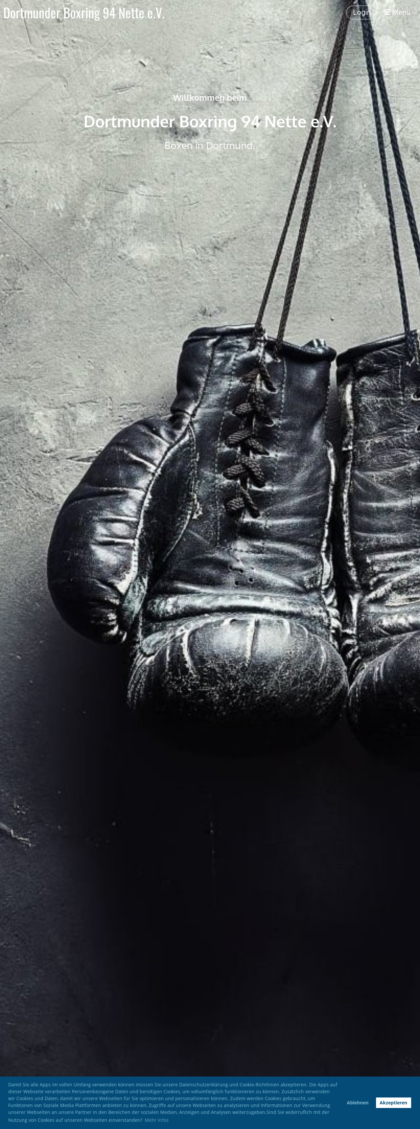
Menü (397, 12)
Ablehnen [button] (357, 1102)
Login (362, 12)
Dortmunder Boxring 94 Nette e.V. (84, 12)
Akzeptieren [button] (393, 1102)
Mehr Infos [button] (157, 1120)
